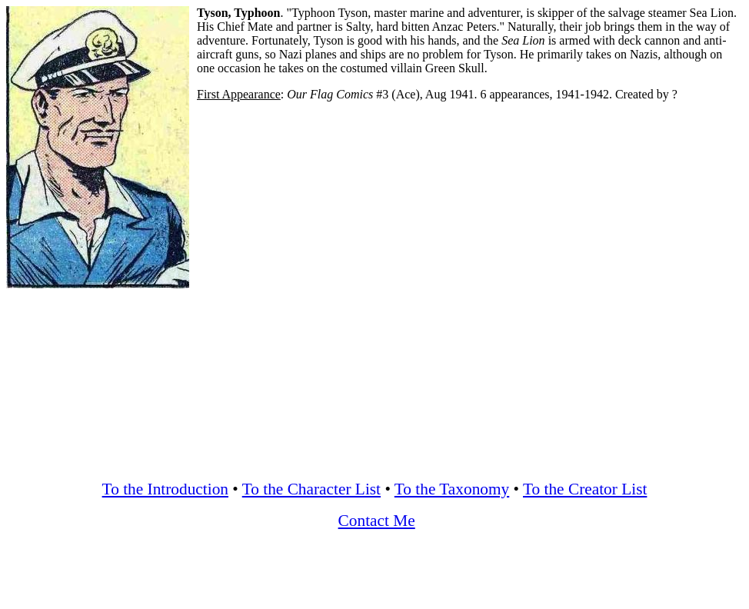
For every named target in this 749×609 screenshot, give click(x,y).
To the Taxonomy (451, 489)
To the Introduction (165, 489)
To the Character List (311, 489)
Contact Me (376, 520)
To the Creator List (585, 489)
